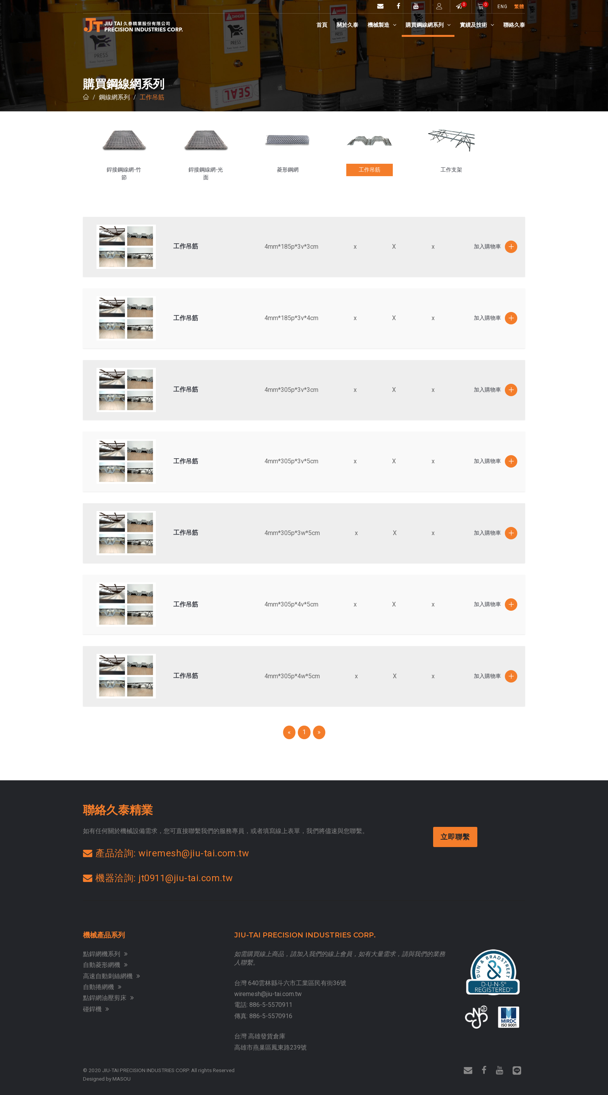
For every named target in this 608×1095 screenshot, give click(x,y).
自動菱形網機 (105, 965)
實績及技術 (477, 24)
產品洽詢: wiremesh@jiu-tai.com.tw (166, 853)
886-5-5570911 (270, 1004)
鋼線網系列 (114, 97)
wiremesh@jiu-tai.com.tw (268, 994)
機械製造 (382, 24)
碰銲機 (96, 1009)
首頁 (321, 24)
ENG (502, 6)
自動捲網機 (102, 987)
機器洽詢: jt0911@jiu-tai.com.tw (158, 878)
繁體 (519, 6)
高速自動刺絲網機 (111, 976)
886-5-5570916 (270, 1016)
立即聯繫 (455, 837)
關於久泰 (347, 24)
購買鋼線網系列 (428, 24)
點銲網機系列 (105, 954)
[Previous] (289, 732)
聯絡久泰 (514, 24)
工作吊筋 (152, 97)
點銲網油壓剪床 (108, 997)
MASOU (121, 1079)
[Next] (319, 732)
